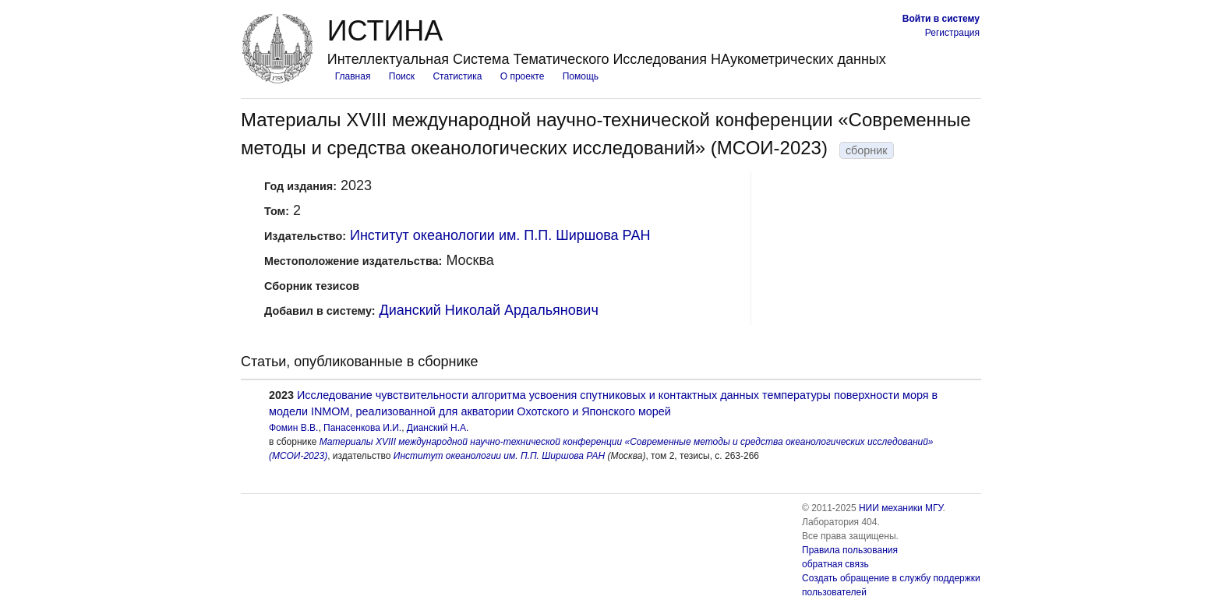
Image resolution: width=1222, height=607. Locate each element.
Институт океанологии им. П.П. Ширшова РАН (500, 235)
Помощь (581, 76)
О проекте (522, 76)
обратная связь (835, 564)
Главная (353, 76)
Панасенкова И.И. (362, 427)
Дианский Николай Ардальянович (489, 310)
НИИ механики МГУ (901, 508)
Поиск (402, 76)
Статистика (457, 76)
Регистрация (952, 32)
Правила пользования (850, 550)
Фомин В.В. (293, 427)
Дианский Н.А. (437, 427)
